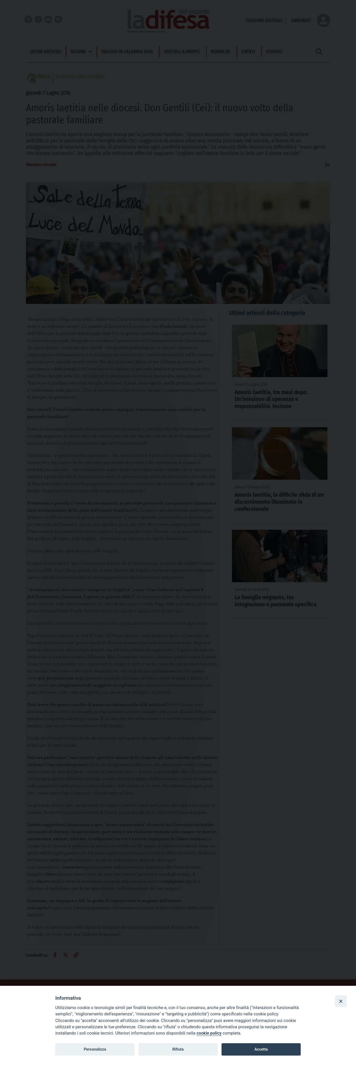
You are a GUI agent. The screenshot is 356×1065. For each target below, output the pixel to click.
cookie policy (209, 1033)
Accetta (261, 1049)
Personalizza (95, 1049)
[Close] (341, 1001)
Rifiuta (178, 1049)
